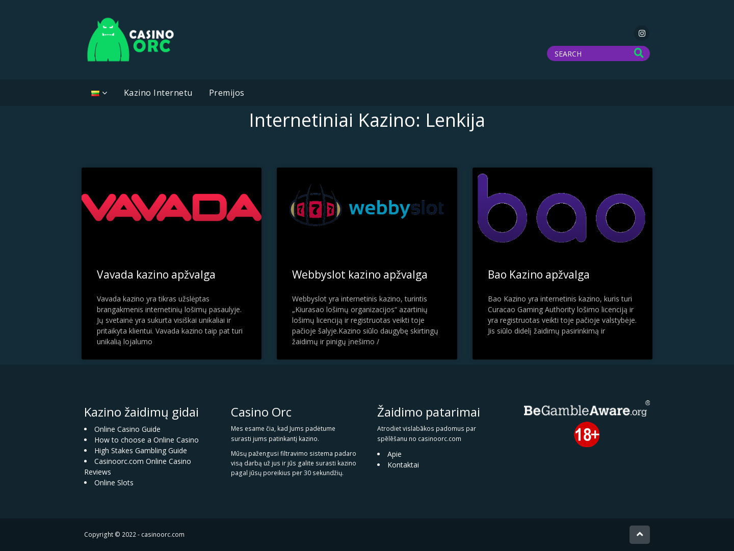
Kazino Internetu (158, 92)
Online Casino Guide (127, 429)
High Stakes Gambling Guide (140, 450)
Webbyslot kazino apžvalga (360, 274)
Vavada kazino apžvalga (156, 274)
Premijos (227, 92)
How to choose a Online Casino (146, 440)
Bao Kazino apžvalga (539, 274)
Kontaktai (403, 465)
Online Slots (114, 482)
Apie (394, 454)
